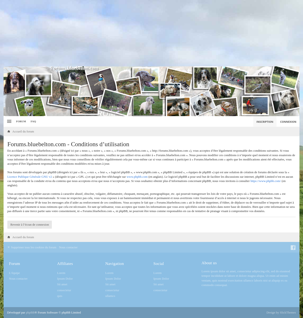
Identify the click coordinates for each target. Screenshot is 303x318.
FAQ (33, 121)
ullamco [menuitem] (110, 296)
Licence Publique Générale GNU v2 (29, 176)
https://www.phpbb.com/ (265, 181)
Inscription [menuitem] (264, 121)
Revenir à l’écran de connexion (29, 224)
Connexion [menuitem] (288, 121)
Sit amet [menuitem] (62, 284)
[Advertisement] (151, 33)
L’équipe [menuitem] (14, 273)
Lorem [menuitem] (61, 273)
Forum (21, 121)
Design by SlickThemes (281, 312)
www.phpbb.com (137, 176)
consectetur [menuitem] (64, 290)
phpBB (30, 312)
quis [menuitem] (59, 296)
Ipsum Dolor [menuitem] (65, 278)
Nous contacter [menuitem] (68, 247)
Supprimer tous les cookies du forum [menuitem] (31, 247)
